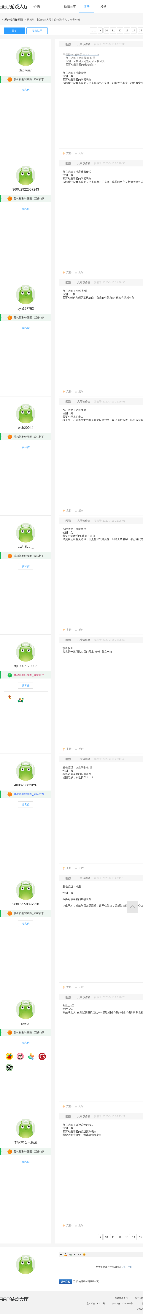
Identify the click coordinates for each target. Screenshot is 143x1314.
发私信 (26, 89)
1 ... (93, 30)
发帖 (104, 6)
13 (126, 30)
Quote (75, 1254)
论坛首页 (70, 6)
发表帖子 (37, 30)
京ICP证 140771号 (96, 1303)
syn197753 (26, 308)
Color (65, 1254)
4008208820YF (25, 785)
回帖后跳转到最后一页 (86, 1281)
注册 (130, 1267)
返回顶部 (132, 907)
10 (106, 30)
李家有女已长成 (25, 1142)
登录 (123, 1267)
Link (70, 1254)
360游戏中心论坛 (21, 8)
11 (113, 30)
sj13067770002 (25, 666)
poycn (25, 1023)
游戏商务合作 (121, 1298)
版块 (87, 6)
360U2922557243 (25, 189)
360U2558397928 (25, 904)
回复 (14, 30)
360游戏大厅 (18, 1301)
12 (120, 30)
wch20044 (25, 428)
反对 (81, 153)
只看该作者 (83, 44)
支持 (69, 153)
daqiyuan (25, 70)
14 (133, 30)
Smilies (84, 1254)
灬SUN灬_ (26, 547)
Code (79, 1254)
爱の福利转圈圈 (13, 19)
